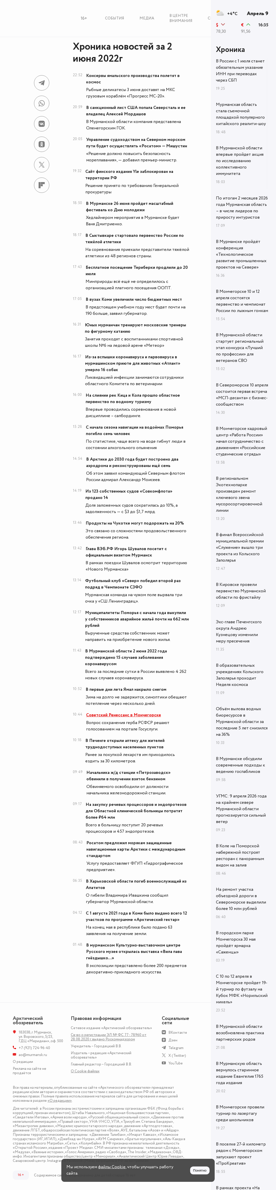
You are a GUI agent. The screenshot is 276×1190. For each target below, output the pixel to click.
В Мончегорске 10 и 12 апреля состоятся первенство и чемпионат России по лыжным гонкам (242, 301)
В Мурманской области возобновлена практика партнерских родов (240, 1033)
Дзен (172, 1040)
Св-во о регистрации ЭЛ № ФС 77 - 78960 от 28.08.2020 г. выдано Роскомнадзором (108, 1037)
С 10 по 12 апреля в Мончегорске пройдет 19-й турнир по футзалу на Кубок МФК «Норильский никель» (242, 989)
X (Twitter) (177, 1055)
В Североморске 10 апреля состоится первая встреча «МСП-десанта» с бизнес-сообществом (242, 394)
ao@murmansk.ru (33, 1055)
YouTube (175, 1063)
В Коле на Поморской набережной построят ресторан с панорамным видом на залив (240, 855)
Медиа (147, 18)
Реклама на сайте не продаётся (29, 1070)
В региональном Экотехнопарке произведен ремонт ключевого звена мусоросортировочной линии (239, 494)
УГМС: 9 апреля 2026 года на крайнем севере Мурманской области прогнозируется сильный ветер (241, 809)
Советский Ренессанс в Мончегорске (123, 715)
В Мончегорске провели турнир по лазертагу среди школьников (240, 1113)
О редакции (23, 1062)
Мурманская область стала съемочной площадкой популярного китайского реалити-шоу (241, 114)
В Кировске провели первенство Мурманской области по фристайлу (241, 591)
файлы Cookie (111, 1167)
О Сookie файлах (85, 1071)
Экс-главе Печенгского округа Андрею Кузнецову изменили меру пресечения (239, 631)
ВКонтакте (177, 1032)
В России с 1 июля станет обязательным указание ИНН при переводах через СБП (240, 70)
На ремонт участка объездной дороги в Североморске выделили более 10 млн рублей (241, 899)
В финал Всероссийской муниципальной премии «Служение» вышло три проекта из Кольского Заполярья (240, 547)
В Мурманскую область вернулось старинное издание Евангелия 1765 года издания (239, 1073)
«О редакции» (60, 1100)
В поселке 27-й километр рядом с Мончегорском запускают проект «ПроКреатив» (241, 1153)
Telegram (175, 1048)
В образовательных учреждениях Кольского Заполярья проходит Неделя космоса (239, 675)
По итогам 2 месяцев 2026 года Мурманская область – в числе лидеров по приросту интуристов (242, 207)
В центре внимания (180, 18)
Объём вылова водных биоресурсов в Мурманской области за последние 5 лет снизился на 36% (242, 722)
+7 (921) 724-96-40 (34, 1048)
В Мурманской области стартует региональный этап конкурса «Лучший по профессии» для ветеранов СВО (239, 348)
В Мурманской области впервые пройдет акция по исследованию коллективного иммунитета (239, 161)
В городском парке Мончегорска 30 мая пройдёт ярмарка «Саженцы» (236, 942)
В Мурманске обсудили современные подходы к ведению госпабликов (240, 765)
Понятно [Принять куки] (199, 1170)
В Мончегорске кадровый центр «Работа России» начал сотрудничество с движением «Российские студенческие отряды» (241, 441)
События (114, 18)
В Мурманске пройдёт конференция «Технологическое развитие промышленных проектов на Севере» (241, 254)
